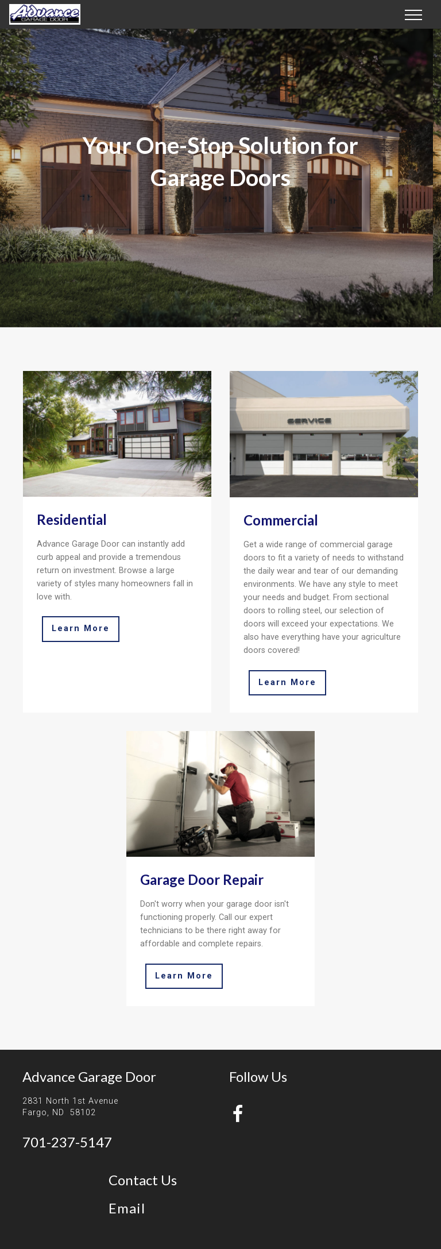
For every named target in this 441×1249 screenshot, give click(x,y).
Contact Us (143, 1179)
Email (127, 1208)
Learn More (81, 628)
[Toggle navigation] (414, 14)
